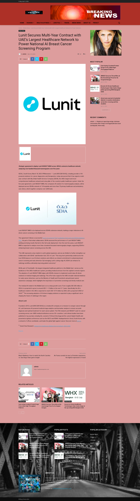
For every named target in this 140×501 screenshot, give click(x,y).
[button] (119, 22)
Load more (106, 110)
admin (24, 54)
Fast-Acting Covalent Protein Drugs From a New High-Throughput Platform (29, 406)
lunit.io (79, 321)
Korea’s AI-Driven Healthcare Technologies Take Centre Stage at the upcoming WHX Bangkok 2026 (75, 406)
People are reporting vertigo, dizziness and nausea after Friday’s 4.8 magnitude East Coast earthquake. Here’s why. (105, 123)
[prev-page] (20, 412)
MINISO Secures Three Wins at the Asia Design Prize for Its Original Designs (51, 406)
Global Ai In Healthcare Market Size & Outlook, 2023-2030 (52, 326)
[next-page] (23, 412)
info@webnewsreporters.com (62, 488)
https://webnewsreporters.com (41, 369)
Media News (26, 28)
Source (21, 331)
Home (20, 28)
